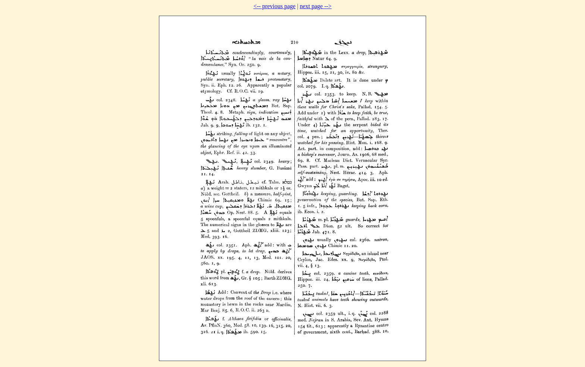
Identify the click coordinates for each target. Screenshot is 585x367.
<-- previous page (274, 6)
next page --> (315, 6)
